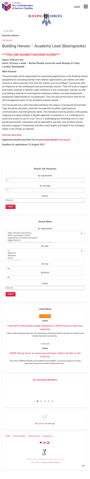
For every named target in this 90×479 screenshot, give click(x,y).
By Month (45, 272)
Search (45, 196)
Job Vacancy (7, 40)
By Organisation (45, 175)
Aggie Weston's (43, 240)
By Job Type (45, 186)
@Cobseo (41, 424)
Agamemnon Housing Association (43, 238)
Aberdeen (43, 255)
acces (43, 258)
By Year (45, 264)
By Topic (45, 246)
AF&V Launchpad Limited (43, 235)
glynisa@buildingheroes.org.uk (54, 139)
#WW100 (43, 253)
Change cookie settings (50, 462)
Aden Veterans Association (43, 233)
